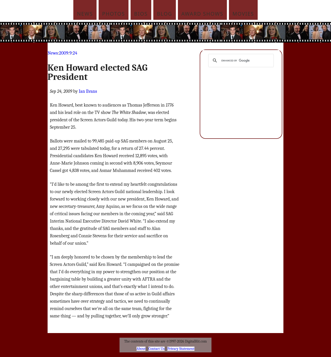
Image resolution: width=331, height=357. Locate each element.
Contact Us (156, 349)
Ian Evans (88, 91)
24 (75, 53)
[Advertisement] (196, 32)
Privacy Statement (180, 349)
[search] (240, 60)
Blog (164, 13)
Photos (113, 13)
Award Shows (202, 13)
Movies (243, 13)
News (85, 13)
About (141, 349)
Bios (141, 13)
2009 (63, 53)
